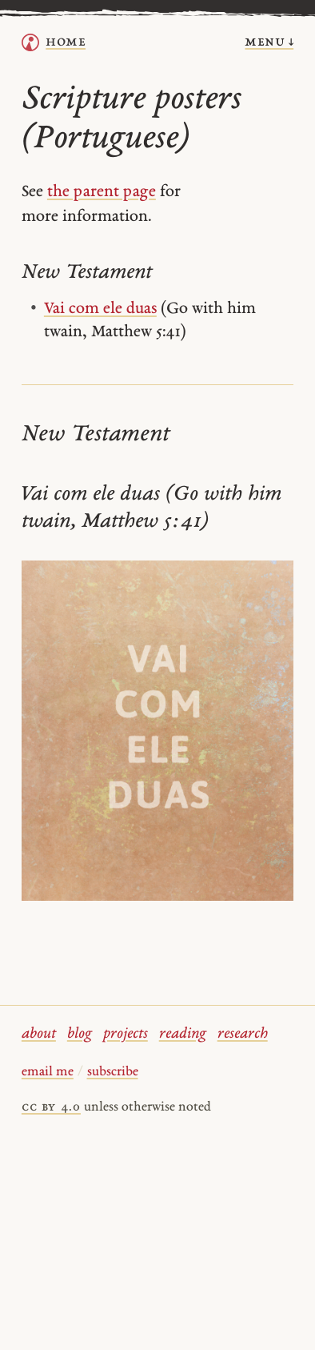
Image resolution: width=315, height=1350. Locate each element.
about (39, 1034)
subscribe (112, 1072)
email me (48, 1072)
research (242, 1034)
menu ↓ (269, 42)
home (66, 42)
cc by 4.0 (51, 1107)
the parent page (101, 192)
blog (79, 1034)
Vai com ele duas (100, 309)
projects (125, 1034)
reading (182, 1034)
